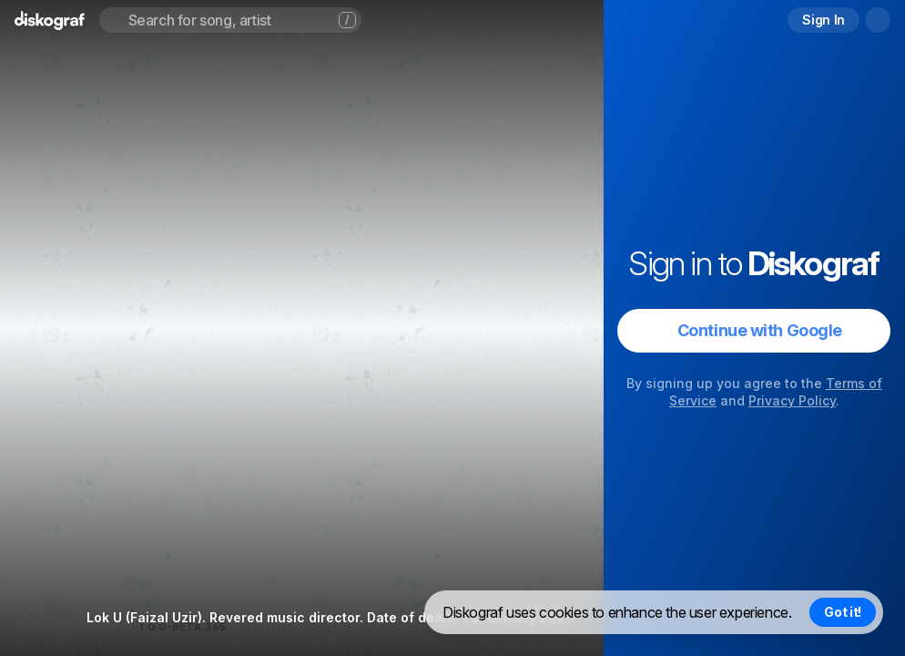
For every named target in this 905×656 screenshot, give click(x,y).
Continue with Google (759, 330)
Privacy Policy (792, 400)
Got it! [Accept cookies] (842, 612)
